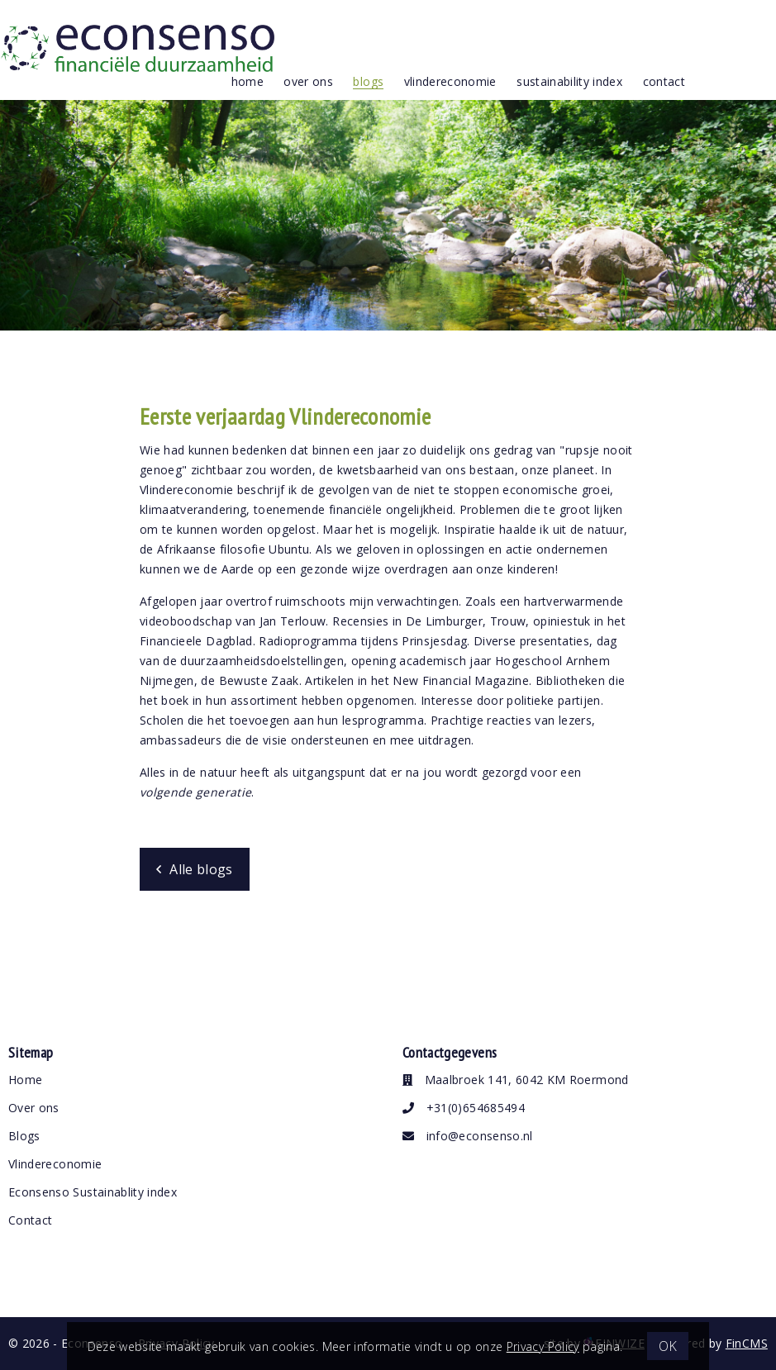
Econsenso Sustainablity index (92, 1192)
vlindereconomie (450, 81)
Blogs (24, 1136)
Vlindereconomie (55, 1164)
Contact (30, 1220)
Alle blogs (201, 869)
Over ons (34, 1108)
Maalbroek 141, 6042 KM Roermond (515, 1079)
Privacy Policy (543, 1346)
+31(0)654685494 (463, 1108)
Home (247, 81)
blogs (368, 81)
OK (668, 1346)
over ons (308, 81)
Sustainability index (569, 81)
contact (664, 81)
